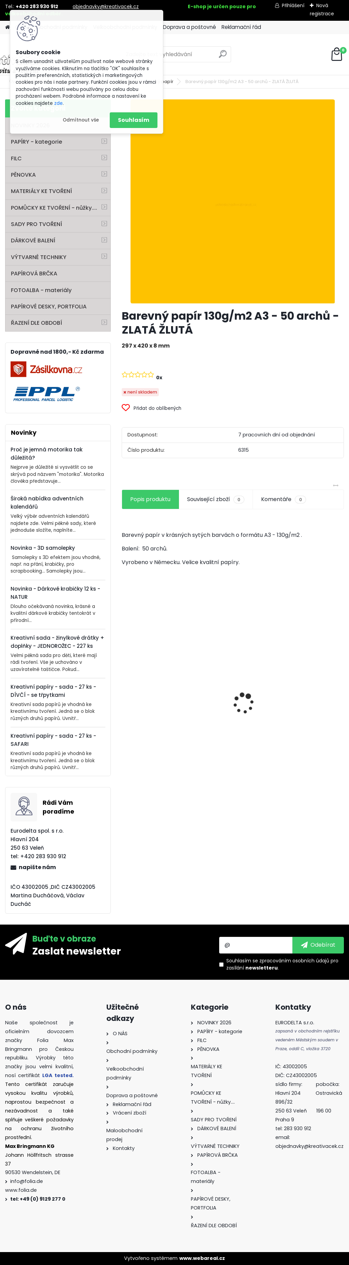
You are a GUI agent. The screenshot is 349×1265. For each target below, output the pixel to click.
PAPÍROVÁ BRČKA (34, 273)
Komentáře (283, 499)
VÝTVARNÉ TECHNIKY (38, 257)
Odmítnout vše (81, 120)
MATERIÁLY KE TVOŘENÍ (41, 191)
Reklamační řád (241, 27)
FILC (16, 158)
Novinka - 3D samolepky (43, 547)
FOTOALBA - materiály (41, 290)
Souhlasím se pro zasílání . (282, 964)
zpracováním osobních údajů (294, 960)
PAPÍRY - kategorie (36, 142)
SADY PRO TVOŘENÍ (36, 224)
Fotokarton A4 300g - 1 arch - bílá (308, 686)
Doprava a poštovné (189, 27)
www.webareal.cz (202, 1258)
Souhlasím (133, 120)
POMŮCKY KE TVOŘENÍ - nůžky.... (54, 208)
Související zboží (215, 499)
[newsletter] (318, 945)
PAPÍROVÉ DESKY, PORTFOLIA (49, 306)
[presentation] (125, 692)
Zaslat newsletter (76, 950)
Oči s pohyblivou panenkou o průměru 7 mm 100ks (232, 714)
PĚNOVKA (23, 175)
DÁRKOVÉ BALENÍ (33, 240)
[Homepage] (7, 27)
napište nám (37, 867)
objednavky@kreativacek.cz (106, 6)
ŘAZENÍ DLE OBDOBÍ (36, 323)
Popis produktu (150, 499)
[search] (223, 56)
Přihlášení (293, 5)
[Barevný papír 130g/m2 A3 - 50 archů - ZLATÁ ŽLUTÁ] (233, 201)
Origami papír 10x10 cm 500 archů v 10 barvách (152, 698)
